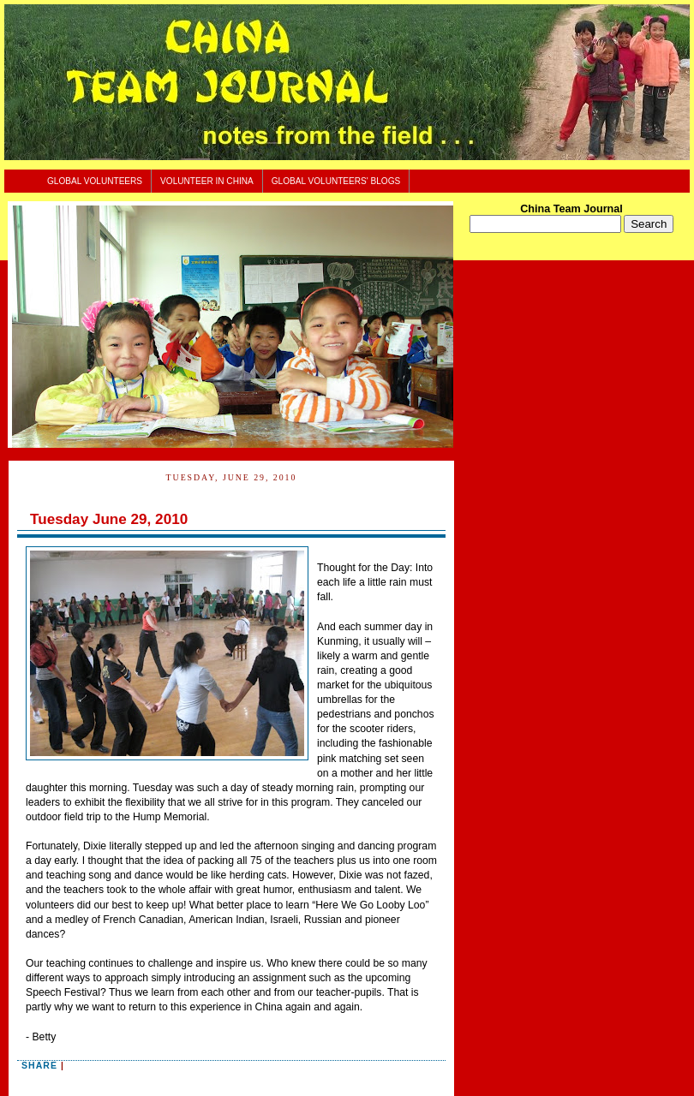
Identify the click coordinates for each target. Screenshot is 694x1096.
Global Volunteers (94, 181)
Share (39, 1065)
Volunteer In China (207, 181)
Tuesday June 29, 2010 (109, 519)
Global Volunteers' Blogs (336, 181)
